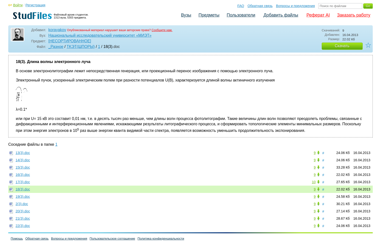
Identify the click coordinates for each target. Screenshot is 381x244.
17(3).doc (23, 182)
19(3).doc (23, 197)
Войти (18, 5)
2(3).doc (22, 204)
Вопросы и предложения (295, 6)
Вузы (186, 15)
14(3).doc (23, 160)
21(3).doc (23, 218)
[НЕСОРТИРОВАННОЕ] (69, 41)
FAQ (240, 6)
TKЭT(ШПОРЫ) (81, 47)
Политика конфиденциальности (161, 238)
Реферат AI (318, 15)
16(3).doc (23, 175)
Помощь (17, 238)
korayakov (57, 30)
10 (314, 182)
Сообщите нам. (162, 30)
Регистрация (35, 5)
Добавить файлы (280, 15)
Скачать (342, 46)
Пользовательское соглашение (112, 238)
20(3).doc (23, 211)
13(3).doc (23, 153)
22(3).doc (23, 226)
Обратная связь (260, 6)
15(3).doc (23, 167)
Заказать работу (353, 15)
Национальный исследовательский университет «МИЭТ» (99, 35)
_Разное (55, 47)
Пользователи (241, 15)
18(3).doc (23, 189)
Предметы (209, 15)
